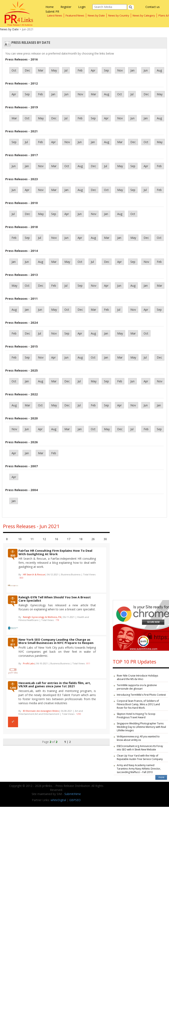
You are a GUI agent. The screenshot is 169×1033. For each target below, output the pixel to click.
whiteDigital (58, 800)
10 (20, 539)
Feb (80, 70)
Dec (27, 70)
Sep (106, 70)
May (54, 70)
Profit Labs (28, 663)
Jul (65, 70)
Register (66, 7)
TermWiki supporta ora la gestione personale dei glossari (137, 686)
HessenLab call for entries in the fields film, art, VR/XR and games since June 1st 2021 (54, 684)
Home (50, 7)
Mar (40, 70)
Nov (120, 70)
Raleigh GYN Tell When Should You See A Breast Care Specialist (54, 599)
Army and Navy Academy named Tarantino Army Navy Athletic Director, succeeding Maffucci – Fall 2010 (139, 768)
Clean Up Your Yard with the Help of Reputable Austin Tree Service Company (140, 757)
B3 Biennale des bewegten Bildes (41, 710)
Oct (14, 70)
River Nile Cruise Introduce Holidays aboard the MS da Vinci (137, 677)
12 (44, 539)
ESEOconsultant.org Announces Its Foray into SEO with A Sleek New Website (140, 747)
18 (80, 539)
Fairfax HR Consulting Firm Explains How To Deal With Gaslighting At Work (55, 552)
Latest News (54, 15)
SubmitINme (72, 794)
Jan (132, 70)
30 (105, 539)
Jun (146, 70)
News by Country (118, 15)
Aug (159, 70)
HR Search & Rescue (34, 574)
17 (68, 539)
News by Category (144, 15)
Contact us (152, 7)
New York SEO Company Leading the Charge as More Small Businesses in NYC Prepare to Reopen (55, 641)
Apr (93, 70)
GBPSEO (75, 800)
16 (56, 539)
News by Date (96, 15)
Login (82, 7)
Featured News (75, 15)
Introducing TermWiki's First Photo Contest (141, 694)
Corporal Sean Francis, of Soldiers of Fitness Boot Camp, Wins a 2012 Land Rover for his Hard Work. (138, 704)
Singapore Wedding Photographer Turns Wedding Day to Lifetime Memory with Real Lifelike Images (141, 727)
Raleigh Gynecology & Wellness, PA (42, 616)
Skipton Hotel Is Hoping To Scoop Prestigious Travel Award (136, 715)
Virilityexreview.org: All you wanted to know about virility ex (138, 738)
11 (32, 539)
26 (93, 539)
